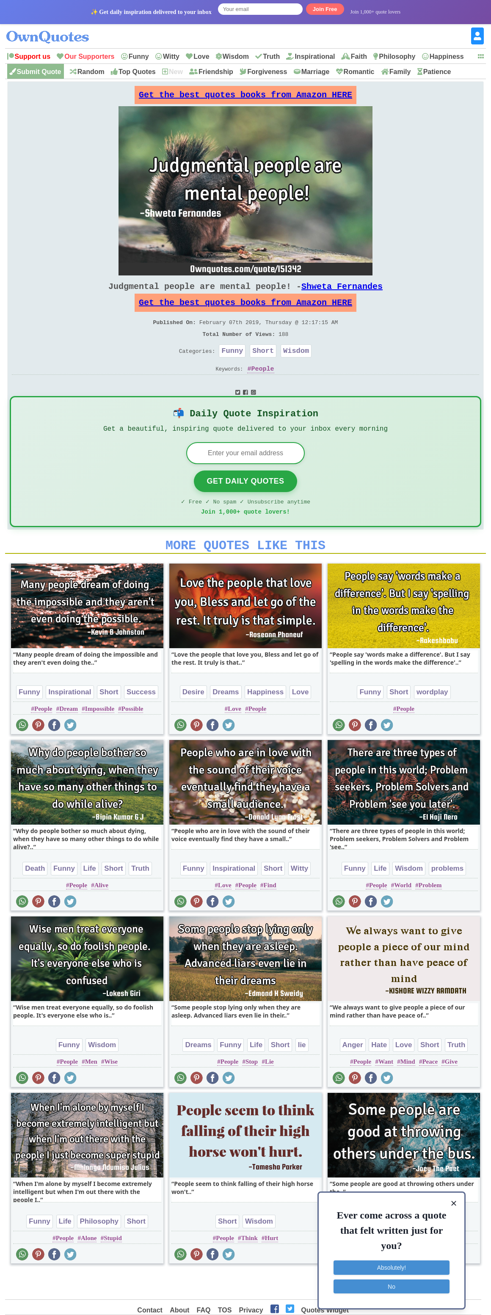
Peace (430, 1087)
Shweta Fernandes (342, 293)
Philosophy (397, 56)
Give (451, 1087)
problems (447, 895)
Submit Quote (39, 71)
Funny (139, 56)
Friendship (216, 71)
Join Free (325, 9)
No (391, 1283)
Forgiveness (267, 71)
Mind (407, 1087)
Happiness (447, 56)
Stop (252, 1087)
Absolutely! (391, 1264)
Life (89, 895)
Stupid (113, 1264)
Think (249, 1264)
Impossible (99, 735)
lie (302, 1071)
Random (91, 71)
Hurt (272, 1264)
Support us (32, 56)
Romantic (359, 71)
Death (35, 895)
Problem (430, 911)
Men (91, 1087)
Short (263, 366)
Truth (271, 56)
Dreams (225, 718)
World (402, 911)
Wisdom (236, 56)
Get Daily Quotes (245, 502)
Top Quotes (137, 71)
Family (400, 71)
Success (141, 718)
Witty (171, 56)
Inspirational (315, 56)
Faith (359, 56)
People (262, 385)
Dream (68, 735)
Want (385, 1087)
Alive (101, 911)
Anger (352, 1071)
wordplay (432, 718)
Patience (437, 71)
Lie (269, 1087)
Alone (89, 1264)
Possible (132, 735)
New (176, 71)
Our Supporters (89, 56)
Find (270, 911)
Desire (193, 718)
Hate (379, 1071)
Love (201, 56)
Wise (111, 1087)
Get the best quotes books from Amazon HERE (245, 97)
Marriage (315, 71)
